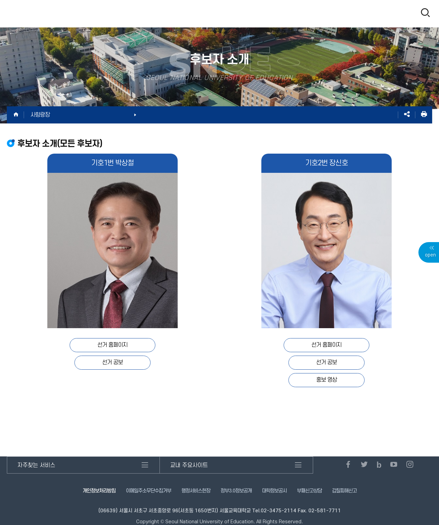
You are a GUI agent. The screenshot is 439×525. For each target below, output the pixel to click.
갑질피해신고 (344, 491)
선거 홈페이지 (112, 345)
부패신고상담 (309, 491)
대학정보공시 (274, 491)
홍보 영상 (326, 380)
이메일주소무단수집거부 (148, 491)
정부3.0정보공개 (236, 491)
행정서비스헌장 (195, 491)
